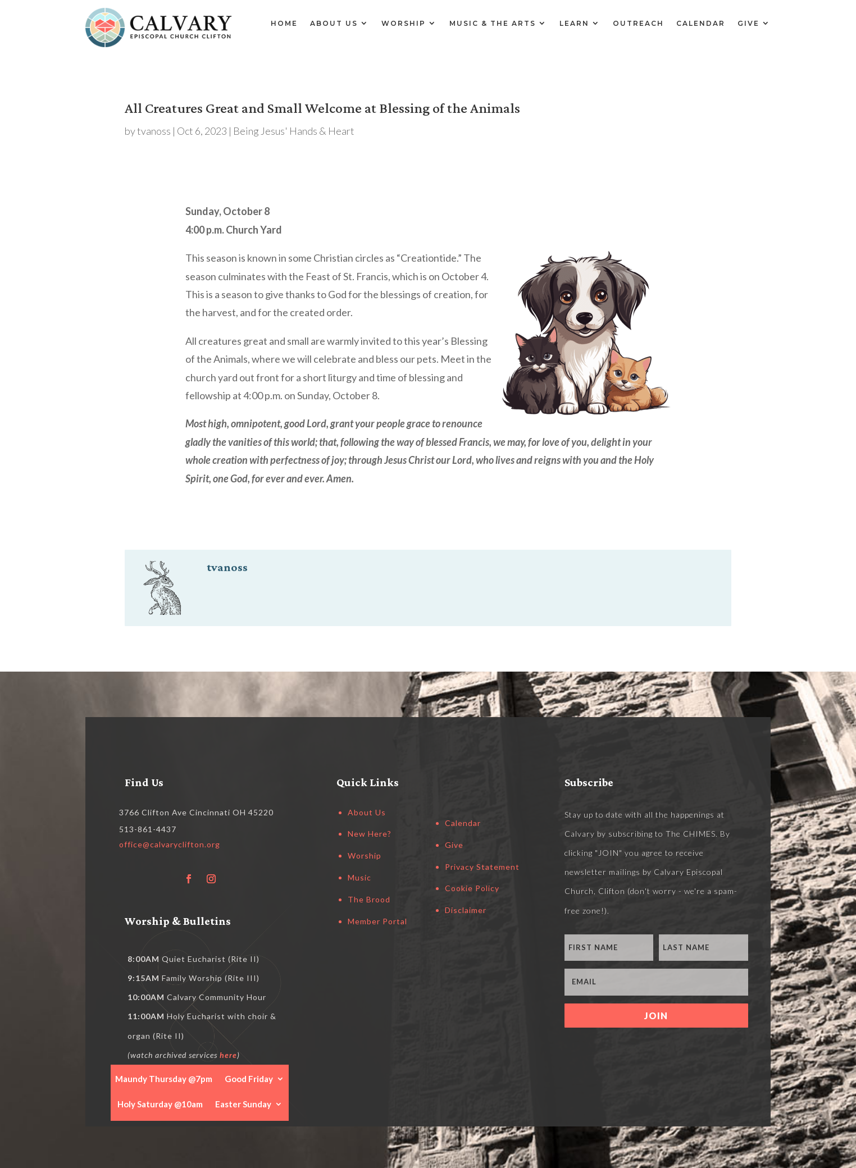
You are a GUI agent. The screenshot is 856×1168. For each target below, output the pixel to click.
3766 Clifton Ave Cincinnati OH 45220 (196, 812)
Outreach (638, 23)
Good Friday (249, 1078)
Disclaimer (465, 910)
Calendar (700, 23)
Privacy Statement (482, 867)
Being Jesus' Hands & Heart (293, 131)
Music (359, 877)
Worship (403, 23)
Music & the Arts (492, 23)
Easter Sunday (243, 1103)
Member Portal (377, 921)
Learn (574, 23)
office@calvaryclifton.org (169, 844)
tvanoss (154, 131)
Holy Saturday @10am (160, 1103)
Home (284, 23)
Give (748, 23)
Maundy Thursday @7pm (163, 1078)
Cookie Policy (472, 888)
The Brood (369, 899)
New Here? (369, 833)
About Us (334, 23)
